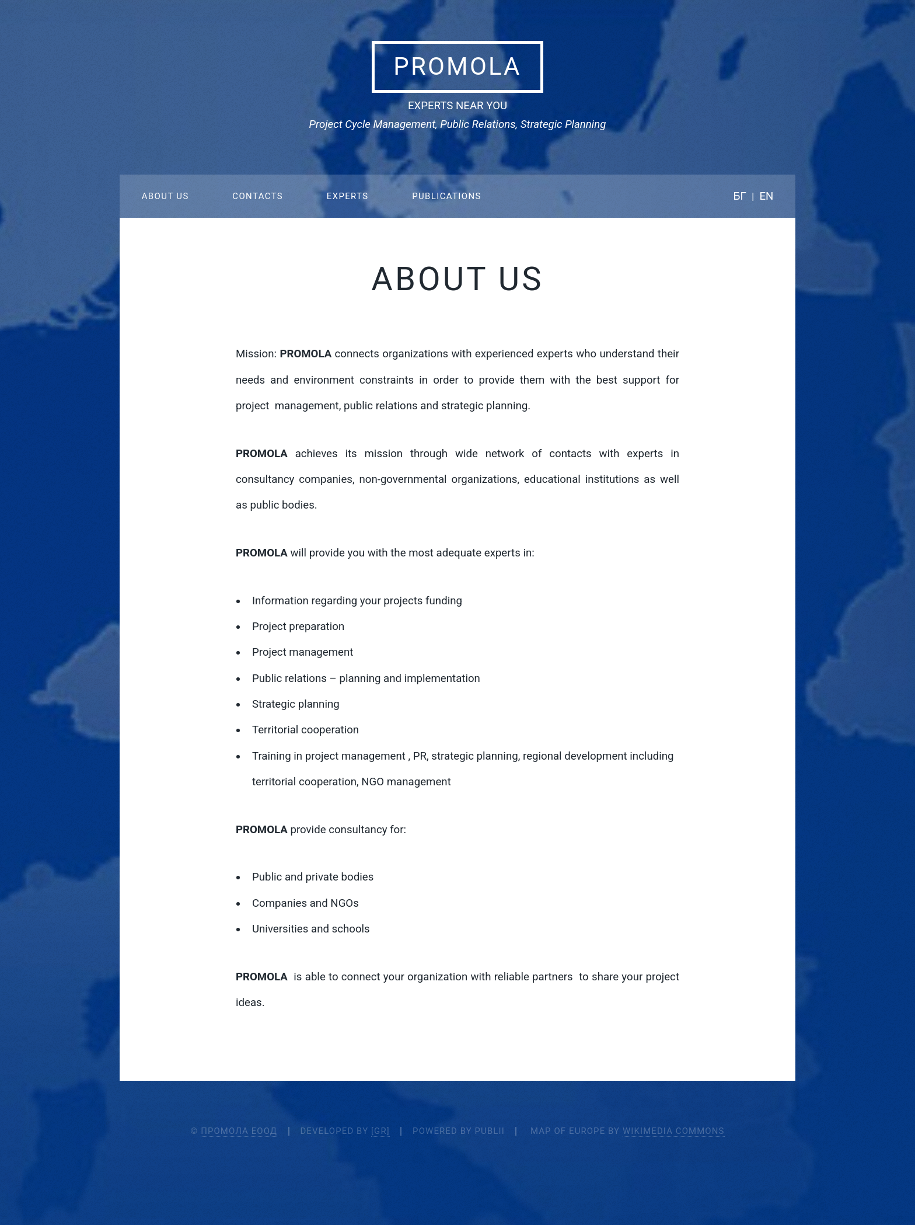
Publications (446, 196)
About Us (165, 196)
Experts (348, 196)
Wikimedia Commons (674, 1131)
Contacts (257, 196)
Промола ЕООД (239, 1131)
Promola (457, 66)
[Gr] (380, 1131)
